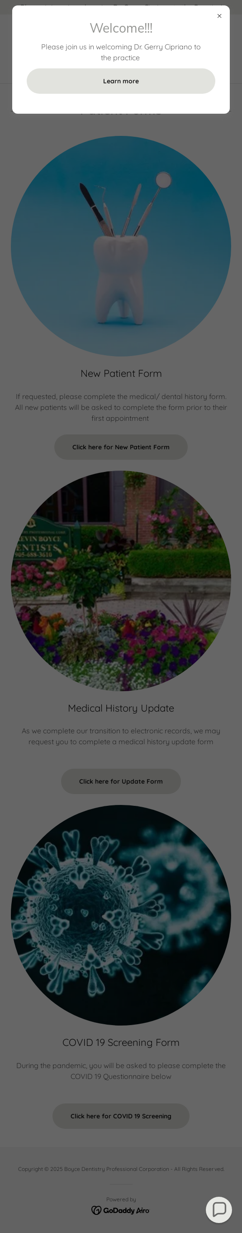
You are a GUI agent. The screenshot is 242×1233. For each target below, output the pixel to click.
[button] (219, 1210)
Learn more (121, 81)
